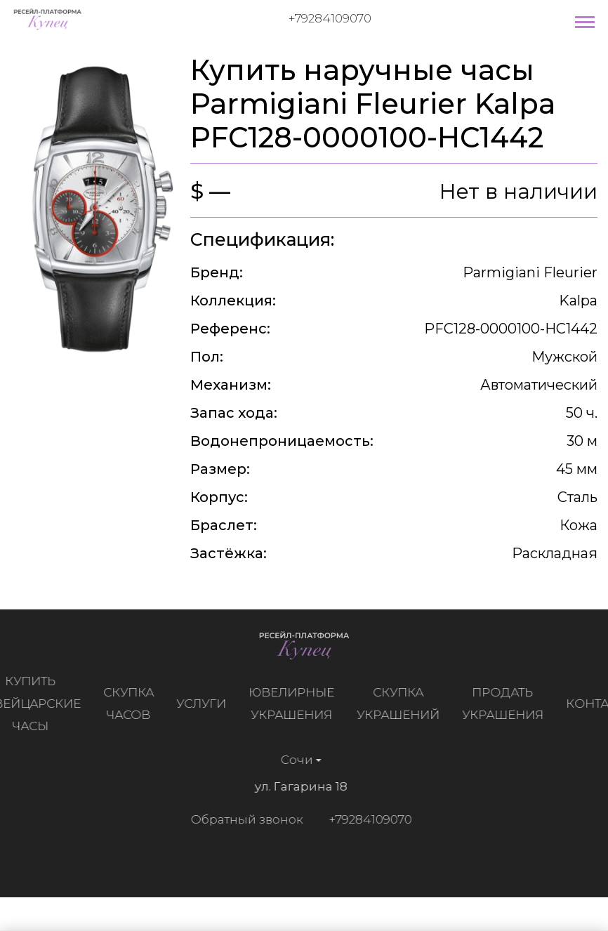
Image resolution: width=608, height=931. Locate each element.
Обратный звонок (243, 819)
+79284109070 (330, 18)
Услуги (205, 703)
